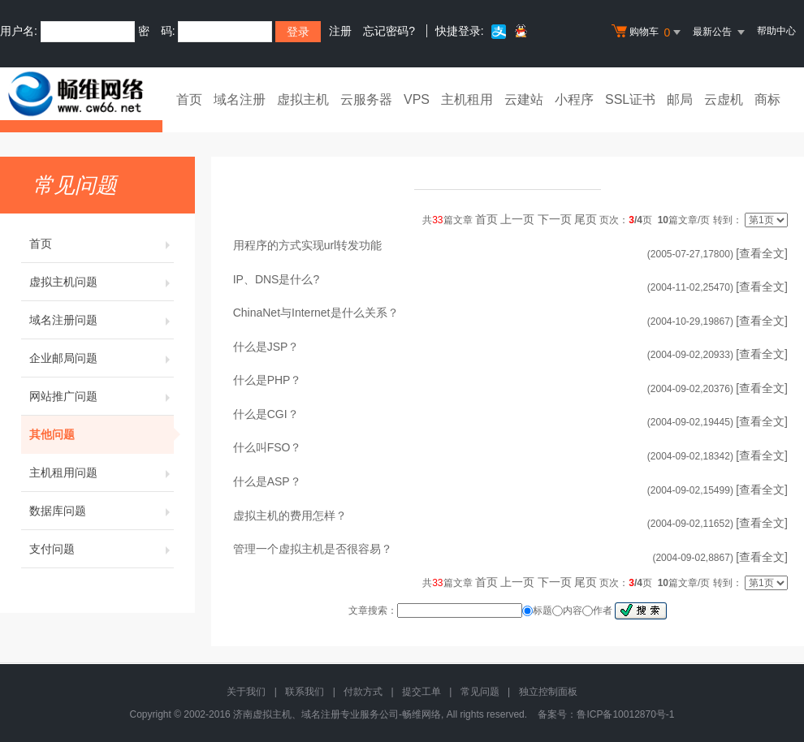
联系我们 (304, 691)
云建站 (523, 99)
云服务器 (366, 99)
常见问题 (479, 691)
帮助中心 (776, 31)
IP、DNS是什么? (276, 279)
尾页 (585, 219)
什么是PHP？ (267, 379)
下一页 (555, 219)
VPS (417, 99)
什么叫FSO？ (267, 447)
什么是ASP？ (267, 481)
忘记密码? (389, 30)
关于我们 (246, 691)
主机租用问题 (101, 472)
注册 (340, 30)
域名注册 (240, 99)
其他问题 (101, 434)
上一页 (517, 219)
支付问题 (101, 548)
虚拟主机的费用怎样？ (290, 515)
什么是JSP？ (266, 346)
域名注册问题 (101, 319)
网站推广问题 (101, 396)
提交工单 (421, 691)
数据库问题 (101, 510)
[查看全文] (762, 253)
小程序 (574, 99)
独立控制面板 (548, 691)
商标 (767, 99)
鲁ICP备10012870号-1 (625, 714)
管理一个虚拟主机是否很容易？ (312, 548)
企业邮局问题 (101, 358)
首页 (189, 99)
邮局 (680, 99)
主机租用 (467, 99)
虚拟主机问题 (101, 281)
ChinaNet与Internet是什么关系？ (316, 312)
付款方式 (363, 691)
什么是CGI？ (266, 414)
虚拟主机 (303, 99)
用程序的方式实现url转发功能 (308, 245)
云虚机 (723, 99)
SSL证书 (630, 99)
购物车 (648, 32)
